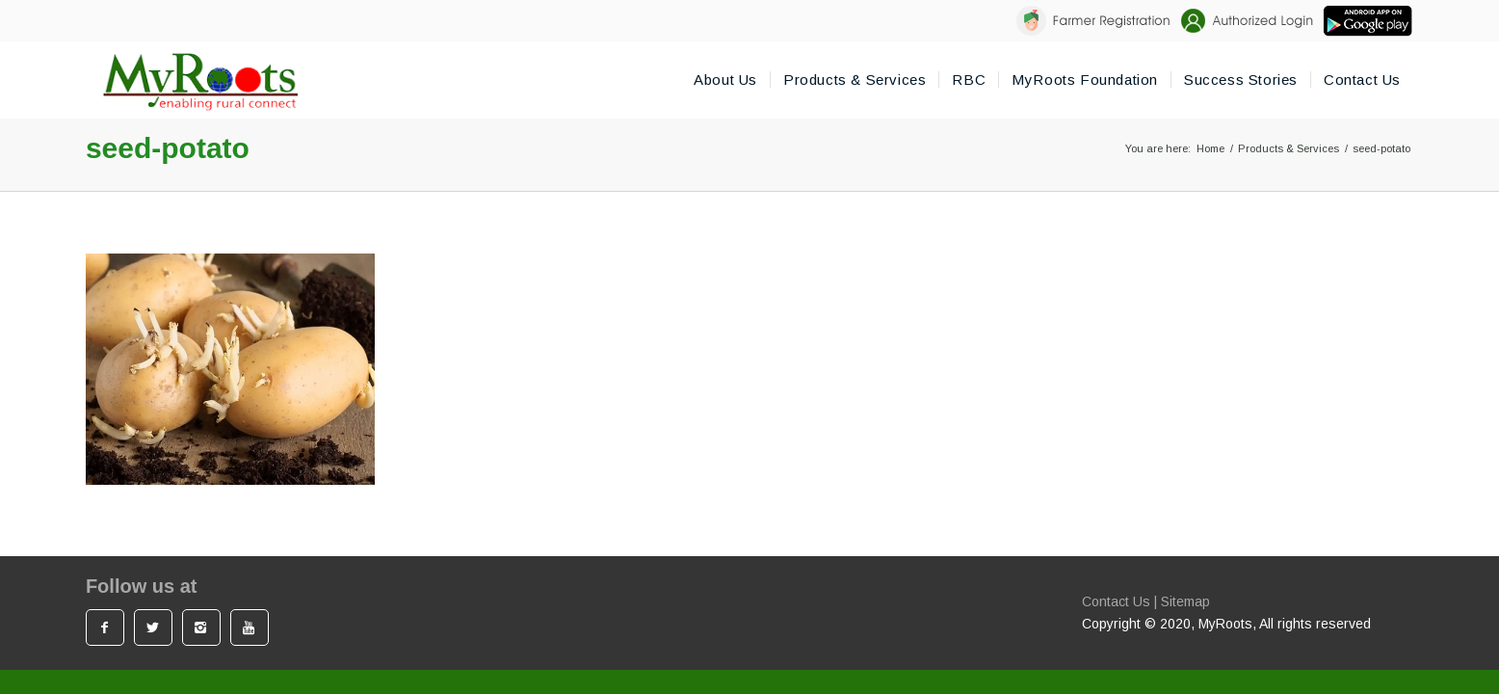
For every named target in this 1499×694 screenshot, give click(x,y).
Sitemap (1185, 601)
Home (1210, 148)
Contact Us (1116, 601)
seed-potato (168, 148)
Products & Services (1288, 148)
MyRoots (1225, 623)
